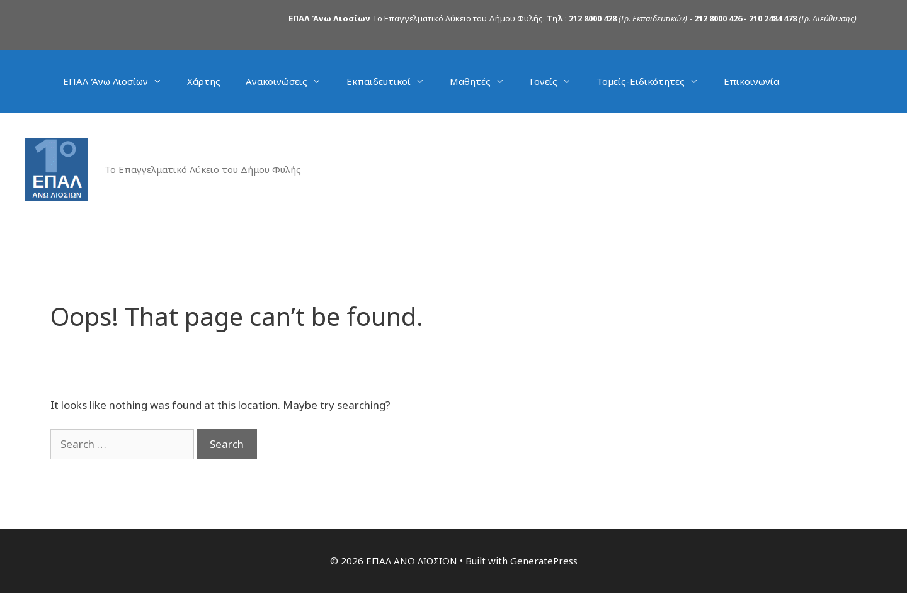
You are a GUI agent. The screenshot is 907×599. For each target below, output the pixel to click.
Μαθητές (483, 81)
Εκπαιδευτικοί (391, 81)
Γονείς (557, 81)
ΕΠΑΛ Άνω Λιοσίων (118, 81)
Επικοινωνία (751, 81)
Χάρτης (203, 81)
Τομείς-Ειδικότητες (653, 81)
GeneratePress (544, 560)
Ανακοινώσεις (290, 81)
